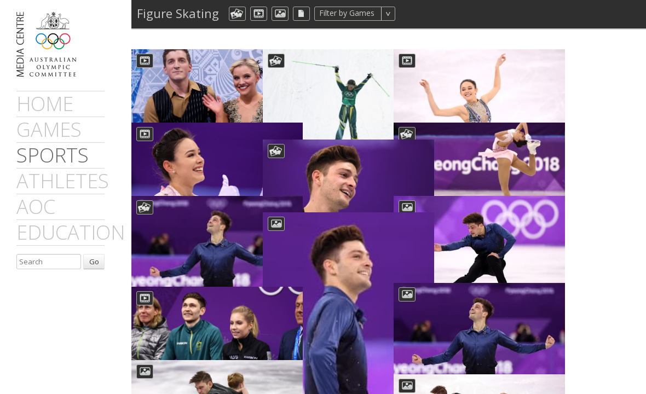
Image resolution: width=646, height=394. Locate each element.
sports (52, 155)
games (49, 129)
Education (70, 232)
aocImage (280, 14)
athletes (62, 180)
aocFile (301, 14)
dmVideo (258, 14)
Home (44, 103)
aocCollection (237, 14)
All (410, 14)
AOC (35, 206)
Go (94, 261)
